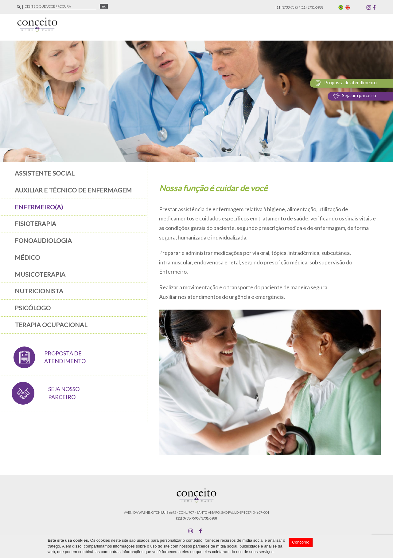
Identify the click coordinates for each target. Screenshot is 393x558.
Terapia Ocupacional (51, 324)
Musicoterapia (40, 274)
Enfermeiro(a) (39, 207)
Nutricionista (39, 291)
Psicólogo (33, 307)
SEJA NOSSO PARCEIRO (64, 393)
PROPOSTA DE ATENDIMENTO (65, 357)
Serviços (303, 26)
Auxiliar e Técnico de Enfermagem (73, 190)
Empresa (224, 26)
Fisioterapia (35, 223)
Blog (330, 26)
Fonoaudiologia (43, 240)
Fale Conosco (362, 26)
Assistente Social (45, 173)
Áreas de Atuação (264, 26)
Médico (27, 257)
